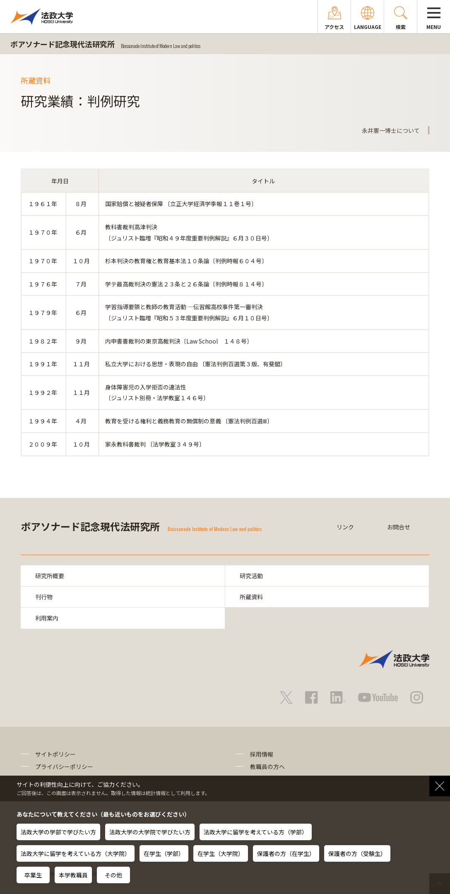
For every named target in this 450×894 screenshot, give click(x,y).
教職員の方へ (267, 766)
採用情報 (261, 754)
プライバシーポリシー (64, 766)
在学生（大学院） (220, 853)
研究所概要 (49, 576)
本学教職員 (73, 875)
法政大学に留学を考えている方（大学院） (75, 853)
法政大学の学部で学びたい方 (58, 832)
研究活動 (251, 576)
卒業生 (33, 875)
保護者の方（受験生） (357, 853)
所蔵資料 (251, 597)
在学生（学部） (164, 853)
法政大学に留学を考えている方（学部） (256, 832)
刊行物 (44, 597)
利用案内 (46, 618)
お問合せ (398, 527)
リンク (345, 527)
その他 (113, 875)
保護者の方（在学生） (286, 853)
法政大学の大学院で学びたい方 (149, 832)
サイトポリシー (55, 754)
